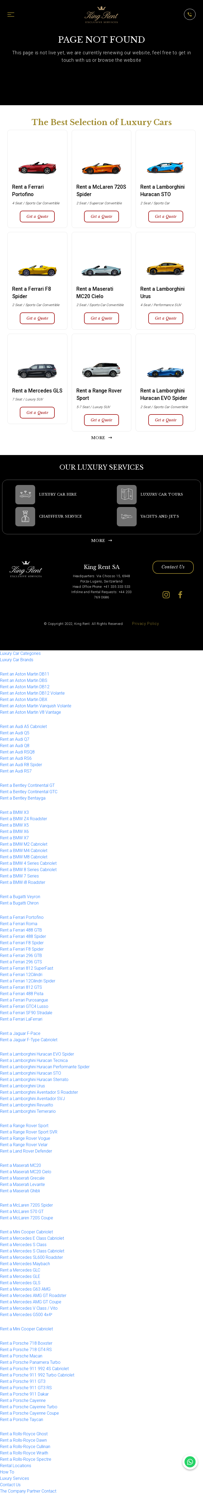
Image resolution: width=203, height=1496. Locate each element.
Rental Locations (15, 1467)
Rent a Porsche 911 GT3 (22, 1382)
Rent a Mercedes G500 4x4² (26, 1316)
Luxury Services (14, 1479)
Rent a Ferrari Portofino (22, 918)
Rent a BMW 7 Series (19, 877)
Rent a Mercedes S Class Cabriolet (32, 1252)
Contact (48, 1492)
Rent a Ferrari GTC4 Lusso (24, 1007)
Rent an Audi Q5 (14, 734)
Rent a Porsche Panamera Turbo (30, 1363)
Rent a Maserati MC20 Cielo (25, 1173)
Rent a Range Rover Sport (24, 1127)
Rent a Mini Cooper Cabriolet (26, 1233)
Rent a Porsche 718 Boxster (26, 1344)
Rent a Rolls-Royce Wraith (24, 1454)
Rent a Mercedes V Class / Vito (29, 1309)
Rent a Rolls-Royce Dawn (23, 1441)
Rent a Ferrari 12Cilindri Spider (27, 982)
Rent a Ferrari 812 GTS (21, 988)
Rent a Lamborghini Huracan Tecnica (34, 1062)
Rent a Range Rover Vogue (25, 1139)
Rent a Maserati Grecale (22, 1179)
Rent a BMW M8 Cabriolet (23, 858)
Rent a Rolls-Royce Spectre (25, 1460)
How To (7, 1473)
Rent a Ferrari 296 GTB (21, 957)
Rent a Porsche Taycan (21, 1421)
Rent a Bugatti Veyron (20, 898)
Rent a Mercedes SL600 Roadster (31, 1258)
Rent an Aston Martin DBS (23, 682)
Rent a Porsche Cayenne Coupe (29, 1414)
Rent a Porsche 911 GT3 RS (26, 1389)
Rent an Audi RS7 (16, 772)
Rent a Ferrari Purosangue (24, 1001)
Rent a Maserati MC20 (20, 1166)
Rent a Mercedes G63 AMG (25, 1290)
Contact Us (173, 569)
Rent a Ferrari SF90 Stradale (26, 1014)
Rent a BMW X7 (14, 839)
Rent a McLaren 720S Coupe (26, 1219)
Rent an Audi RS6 (16, 759)
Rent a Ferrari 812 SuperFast (26, 969)
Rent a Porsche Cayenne (23, 1402)
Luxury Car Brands (16, 661)
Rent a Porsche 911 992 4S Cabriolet (34, 1370)
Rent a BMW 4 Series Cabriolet (28, 864)
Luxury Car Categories (20, 654)
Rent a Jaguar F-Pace (20, 1035)
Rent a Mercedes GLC (20, 1271)
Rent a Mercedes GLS (20, 1284)
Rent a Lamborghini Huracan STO (30, 1074)
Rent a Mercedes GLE (20, 1278)
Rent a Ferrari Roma (18, 925)
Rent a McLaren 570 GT (22, 1212)
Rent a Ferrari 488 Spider (23, 938)
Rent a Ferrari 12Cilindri (21, 976)
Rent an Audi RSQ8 (17, 753)
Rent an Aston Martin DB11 (24, 675)
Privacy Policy (145, 625)
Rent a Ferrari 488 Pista (21, 995)
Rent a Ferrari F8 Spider (22, 944)
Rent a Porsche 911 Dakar (24, 1395)
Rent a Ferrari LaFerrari (21, 1020)
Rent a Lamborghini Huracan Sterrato (34, 1081)
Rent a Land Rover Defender (26, 1152)
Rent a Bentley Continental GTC (28, 793)
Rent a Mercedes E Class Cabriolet (32, 1239)
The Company (13, 1492)
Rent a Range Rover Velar (24, 1146)
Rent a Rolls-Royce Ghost (24, 1435)
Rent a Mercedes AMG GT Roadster (33, 1297)
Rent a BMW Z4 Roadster (23, 820)
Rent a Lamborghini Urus (22, 1087)
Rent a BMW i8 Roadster (22, 883)
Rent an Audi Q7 (14, 740)
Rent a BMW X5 (14, 826)
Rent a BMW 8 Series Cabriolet (28, 871)
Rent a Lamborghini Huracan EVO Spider (37, 1055)
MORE (98, 439)
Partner (33, 1492)
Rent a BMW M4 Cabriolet (23, 852)
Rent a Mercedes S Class (23, 1246)
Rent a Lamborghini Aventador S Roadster (39, 1093)
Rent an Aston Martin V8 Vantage (30, 713)
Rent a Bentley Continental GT (27, 786)
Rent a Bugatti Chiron (19, 904)
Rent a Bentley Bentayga (22, 799)
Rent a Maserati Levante (22, 1185)
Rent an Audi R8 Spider (21, 766)
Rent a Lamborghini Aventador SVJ (32, 1100)
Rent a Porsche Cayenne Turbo (28, 1408)
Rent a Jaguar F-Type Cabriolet (28, 1041)
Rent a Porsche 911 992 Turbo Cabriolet (37, 1376)
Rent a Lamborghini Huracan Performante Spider (45, 1068)
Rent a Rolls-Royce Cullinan (25, 1448)
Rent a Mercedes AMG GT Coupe (30, 1303)
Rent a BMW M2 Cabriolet (23, 845)
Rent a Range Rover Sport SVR (28, 1133)
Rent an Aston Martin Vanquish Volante (35, 707)
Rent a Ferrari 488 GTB (21, 931)
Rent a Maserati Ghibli (20, 1192)
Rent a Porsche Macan (21, 1357)
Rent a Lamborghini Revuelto (26, 1106)
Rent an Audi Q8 (14, 747)
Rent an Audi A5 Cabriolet (23, 728)
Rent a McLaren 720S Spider (26, 1206)
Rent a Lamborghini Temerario (28, 1112)
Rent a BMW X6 (14, 833)
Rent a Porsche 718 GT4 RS (26, 1351)
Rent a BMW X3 (14, 814)
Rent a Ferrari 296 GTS (21, 963)
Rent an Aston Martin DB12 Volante (32, 694)
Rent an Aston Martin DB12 (24, 688)
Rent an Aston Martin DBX (23, 701)
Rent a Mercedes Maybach (25, 1265)
